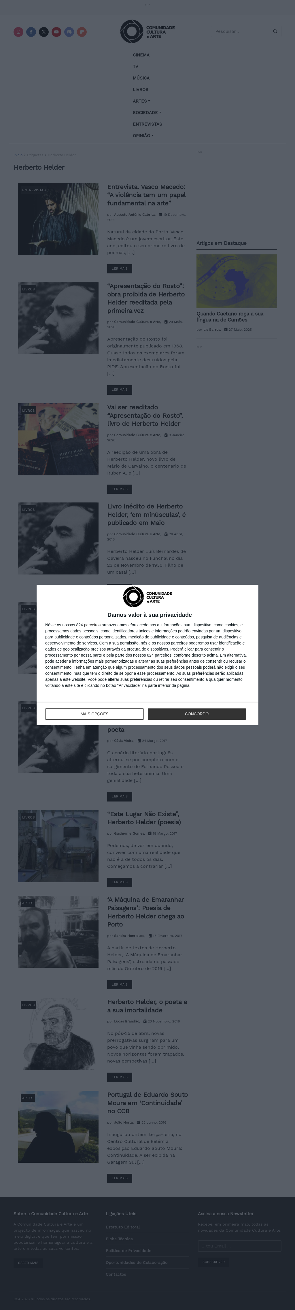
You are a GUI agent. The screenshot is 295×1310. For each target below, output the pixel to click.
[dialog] (147, 655)
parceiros (92, 625)
